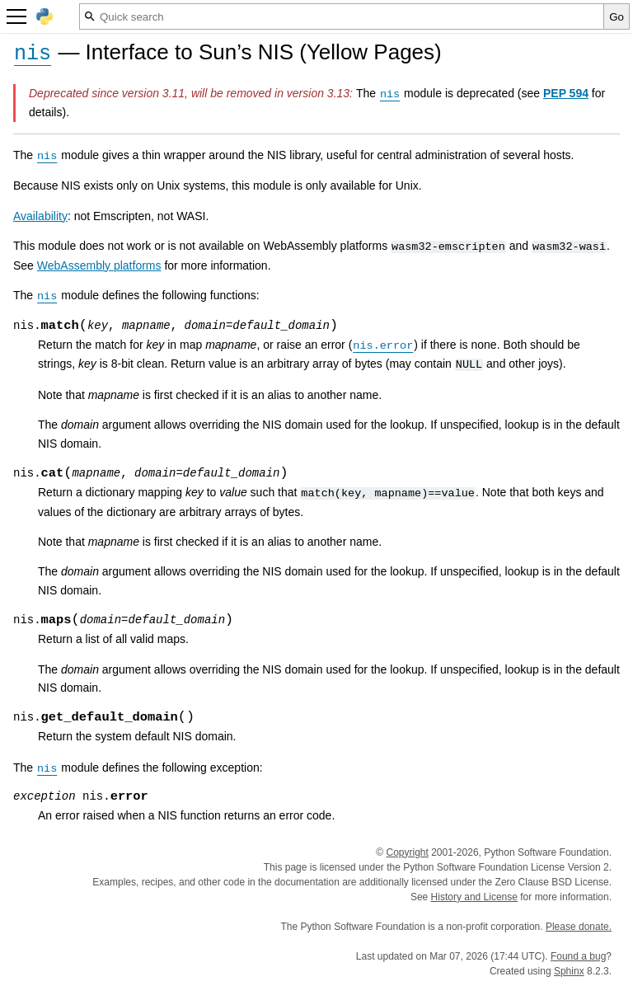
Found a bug (578, 956)
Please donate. (579, 926)
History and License (474, 897)
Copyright (407, 852)
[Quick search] (341, 16)
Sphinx (569, 971)
